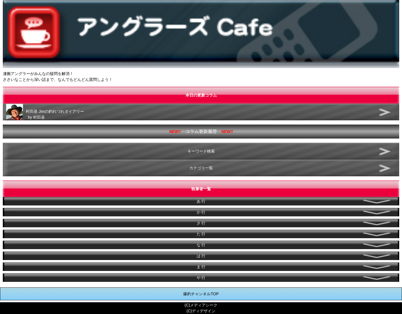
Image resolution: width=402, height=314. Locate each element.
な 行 (201, 245)
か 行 (201, 212)
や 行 (201, 277)
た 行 (201, 234)
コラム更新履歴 (201, 131)
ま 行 (201, 266)
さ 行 (201, 223)
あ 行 (201, 201)
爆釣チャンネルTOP (201, 294)
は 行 (201, 256)
